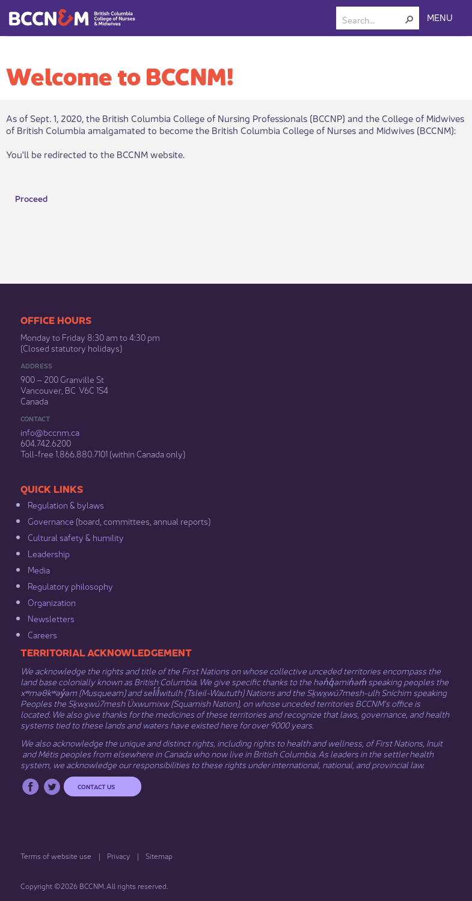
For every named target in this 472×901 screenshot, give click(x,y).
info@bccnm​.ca (49, 431)
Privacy (118, 855)
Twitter (52, 786)
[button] (409, 19)
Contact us (96, 786)
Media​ (39, 569)
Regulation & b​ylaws (66, 504)
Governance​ (51, 520)
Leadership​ (49, 553)
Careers (42, 634)
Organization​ (52, 601)
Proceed (31, 197)
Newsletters (51, 618)
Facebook (30, 786)
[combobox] (372, 19)
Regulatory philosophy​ (70, 585)
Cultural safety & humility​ (76, 536)
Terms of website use (55, 855)
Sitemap (159, 855)
